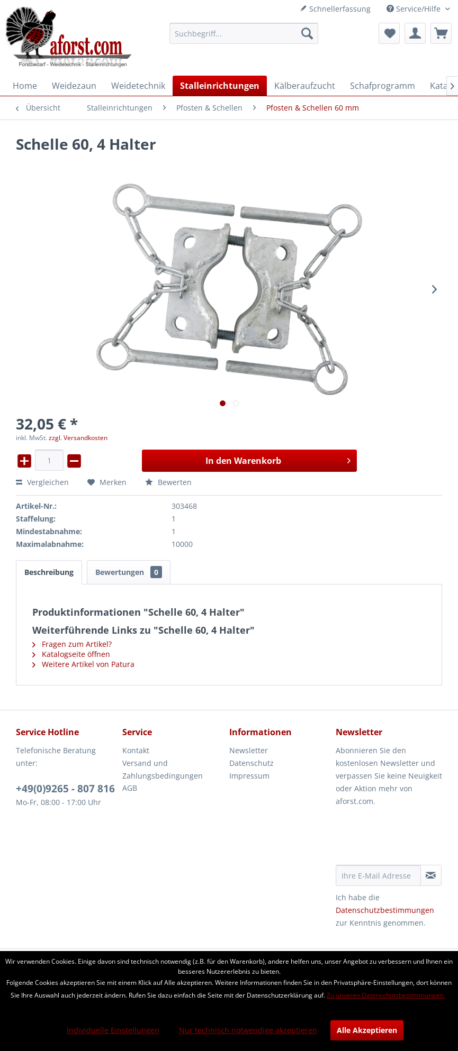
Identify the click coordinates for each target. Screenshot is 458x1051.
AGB (129, 788)
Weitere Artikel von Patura (83, 664)
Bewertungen (128, 572)
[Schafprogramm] (383, 86)
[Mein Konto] (415, 33)
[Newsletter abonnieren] (431, 875)
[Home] (24, 86)
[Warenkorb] (441, 33)
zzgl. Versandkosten (78, 437)
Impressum (249, 776)
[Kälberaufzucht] (305, 86)
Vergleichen (42, 482)
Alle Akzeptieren (367, 1030)
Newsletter (248, 750)
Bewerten (168, 482)
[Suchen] (307, 33)
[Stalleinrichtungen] (220, 86)
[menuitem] (243, 33)
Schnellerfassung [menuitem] (335, 9)
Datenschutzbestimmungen (385, 910)
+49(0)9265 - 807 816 (65, 789)
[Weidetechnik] (138, 86)
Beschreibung (49, 572)
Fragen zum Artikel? (72, 644)
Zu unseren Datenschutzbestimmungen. (386, 995)
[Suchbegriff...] (243, 33)
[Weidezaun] (74, 86)
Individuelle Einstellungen (113, 1030)
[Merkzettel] (389, 33)
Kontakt (135, 750)
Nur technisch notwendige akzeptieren (248, 1030)
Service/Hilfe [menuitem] (415, 9)
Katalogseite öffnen (71, 654)
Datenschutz (251, 763)
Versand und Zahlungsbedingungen (162, 769)
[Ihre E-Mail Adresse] (378, 875)
